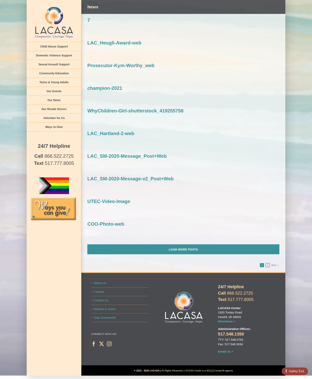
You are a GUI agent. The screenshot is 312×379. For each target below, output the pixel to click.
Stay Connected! (105, 317)
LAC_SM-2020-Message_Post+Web (127, 156)
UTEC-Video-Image (108, 201)
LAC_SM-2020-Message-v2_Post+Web (130, 178)
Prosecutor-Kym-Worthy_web (120, 65)
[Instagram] (109, 343)
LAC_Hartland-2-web (110, 133)
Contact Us (101, 300)
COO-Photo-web (105, 224)
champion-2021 (104, 88)
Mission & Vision (105, 309)
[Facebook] (93, 343)
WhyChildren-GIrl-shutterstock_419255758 (135, 110)
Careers (99, 291)
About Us (100, 283)
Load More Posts (183, 249)
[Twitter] (101, 343)
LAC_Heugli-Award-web (114, 42)
